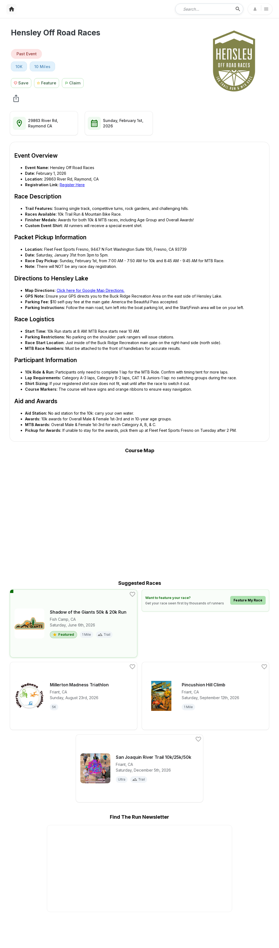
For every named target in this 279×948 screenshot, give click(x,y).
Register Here (72, 184)
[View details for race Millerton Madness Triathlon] (73, 696)
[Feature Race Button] (46, 82)
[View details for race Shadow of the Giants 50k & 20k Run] (73, 623)
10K (19, 66)
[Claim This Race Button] (74, 82)
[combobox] (205, 9)
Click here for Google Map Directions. (91, 290)
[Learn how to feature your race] (205, 600)
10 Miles (42, 66)
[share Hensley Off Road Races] (16, 98)
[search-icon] (237, 9)
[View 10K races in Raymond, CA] (19, 66)
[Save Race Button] (21, 82)
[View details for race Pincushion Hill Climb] (205, 696)
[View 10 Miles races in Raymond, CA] (42, 66)
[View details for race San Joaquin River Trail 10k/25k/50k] (139, 768)
